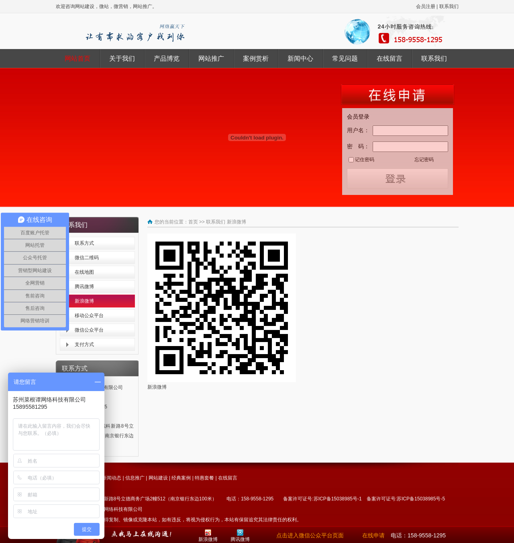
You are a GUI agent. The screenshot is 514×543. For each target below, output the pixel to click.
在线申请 (373, 535)
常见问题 (345, 58)
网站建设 (158, 478)
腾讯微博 (84, 286)
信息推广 (135, 478)
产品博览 (166, 58)
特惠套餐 (204, 478)
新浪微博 (84, 301)
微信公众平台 (89, 330)
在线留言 (389, 58)
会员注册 (425, 6)
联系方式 (84, 243)
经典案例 (181, 478)
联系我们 (449, 6)
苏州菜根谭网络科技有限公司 (111, 509)
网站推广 (211, 58)
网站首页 (77, 58)
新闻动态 (111, 478)
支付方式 (84, 344)
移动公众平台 (89, 315)
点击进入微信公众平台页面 (310, 535)
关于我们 (122, 58)
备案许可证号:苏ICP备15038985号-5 (406, 499)
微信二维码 (87, 257)
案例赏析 (256, 58)
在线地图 (84, 272)
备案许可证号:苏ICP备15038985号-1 (322, 499)
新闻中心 (300, 58)
